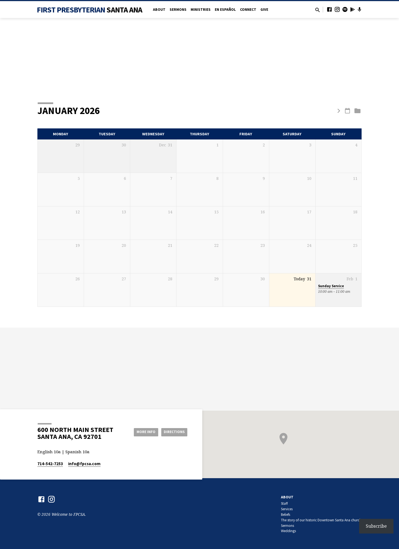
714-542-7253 (50, 463)
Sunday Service (331, 286)
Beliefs (285, 514)
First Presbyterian (89, 10)
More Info (142, 431)
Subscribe (376, 526)
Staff (284, 503)
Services (287, 509)
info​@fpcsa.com (84, 463)
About (159, 9)
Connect (248, 9)
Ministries (201, 9)
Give (264, 9)
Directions (173, 431)
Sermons (178, 9)
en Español (225, 9)
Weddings (288, 531)
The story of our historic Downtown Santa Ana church (321, 520)
